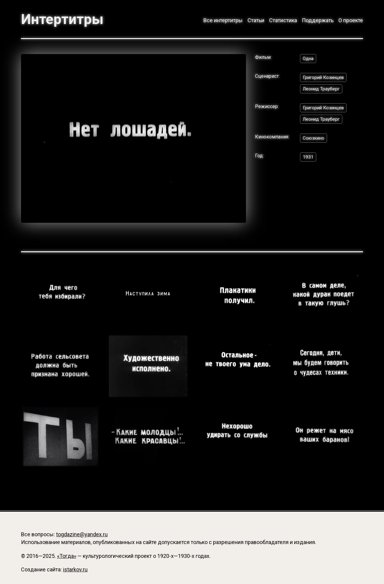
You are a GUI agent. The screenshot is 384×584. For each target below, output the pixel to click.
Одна (308, 59)
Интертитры (63, 19)
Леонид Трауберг (322, 89)
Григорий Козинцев (325, 78)
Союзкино (314, 139)
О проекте (350, 20)
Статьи (256, 20)
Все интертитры (223, 20)
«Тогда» (66, 556)
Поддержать (318, 20)
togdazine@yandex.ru (82, 534)
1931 (308, 159)
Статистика (283, 20)
